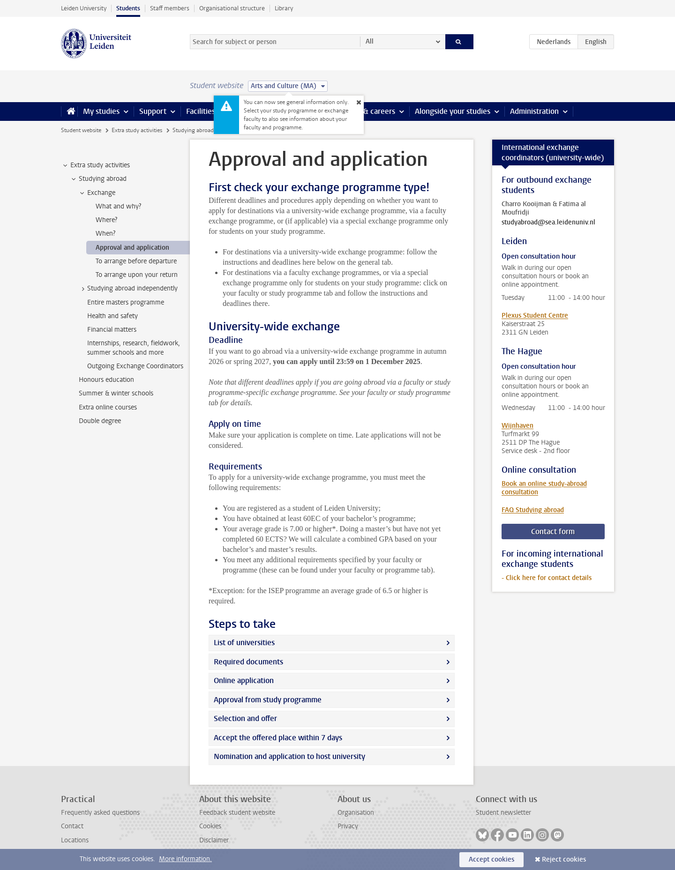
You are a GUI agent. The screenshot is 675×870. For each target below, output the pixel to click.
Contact (72, 826)
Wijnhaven (517, 425)
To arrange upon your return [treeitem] (137, 274)
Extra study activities (137, 130)
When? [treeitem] (105, 233)
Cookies (210, 826)
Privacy (348, 826)
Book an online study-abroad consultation (544, 488)
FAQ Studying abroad (533, 510)
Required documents (248, 662)
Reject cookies (564, 859)
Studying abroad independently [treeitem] (128, 288)
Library (284, 8)
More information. (185, 859)
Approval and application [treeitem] (132, 247)
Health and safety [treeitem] (112, 316)
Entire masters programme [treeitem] (125, 302)
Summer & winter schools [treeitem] (116, 393)
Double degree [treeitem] (100, 420)
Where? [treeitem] (106, 220)
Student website (81, 130)
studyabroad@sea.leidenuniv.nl (548, 222)
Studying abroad (193, 130)
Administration (534, 111)
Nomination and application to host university (289, 756)
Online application (244, 680)
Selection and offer (245, 718)
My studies (101, 111)
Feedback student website (237, 812)
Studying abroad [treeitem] (98, 179)
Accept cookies (491, 859)
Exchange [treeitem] (96, 193)
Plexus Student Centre (535, 315)
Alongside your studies (452, 111)
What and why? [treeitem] (118, 206)
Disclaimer (214, 840)
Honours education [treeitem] (106, 379)
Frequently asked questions (100, 812)
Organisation (356, 812)
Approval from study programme (268, 700)
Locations (75, 840)
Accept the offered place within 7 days (278, 738)
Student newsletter (503, 812)
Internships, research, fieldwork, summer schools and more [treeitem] (133, 348)
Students (128, 8)
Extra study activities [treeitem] (95, 165)
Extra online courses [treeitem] (108, 407)
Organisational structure (232, 8)
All (370, 41)
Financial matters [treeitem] (111, 329)
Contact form (553, 531)
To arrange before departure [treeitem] (136, 261)
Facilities (200, 111)
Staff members (169, 8)
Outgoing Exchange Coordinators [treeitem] (135, 366)
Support (152, 111)
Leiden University (83, 8)
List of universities (244, 642)
